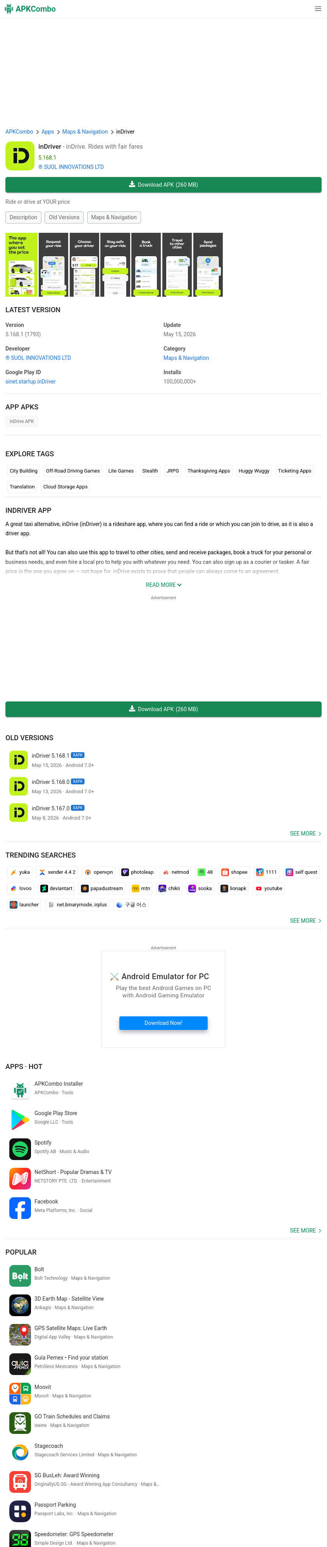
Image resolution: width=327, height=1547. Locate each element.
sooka (200, 888)
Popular (20, 1193)
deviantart (56, 888)
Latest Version (32, 310)
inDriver (49, 146)
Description (23, 217)
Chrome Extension (267, 1508)
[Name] (155, 1475)
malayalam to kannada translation (108, 1434)
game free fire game (223, 1447)
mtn (141, 888)
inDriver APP (28, 510)
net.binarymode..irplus (77, 905)
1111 (266, 872)
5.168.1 (23, 334)
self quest (301, 872)
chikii (169, 888)
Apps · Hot (24, 1066)
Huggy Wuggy (254, 471)
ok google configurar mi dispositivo (152, 1447)
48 (205, 872)
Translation (22, 487)
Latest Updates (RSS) (33, 1532)
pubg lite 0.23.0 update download (192, 1434)
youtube (268, 888)
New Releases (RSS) (86, 1532)
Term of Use (112, 1508)
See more (303, 833)
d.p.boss (53, 1434)
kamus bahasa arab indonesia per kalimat (57, 1447)
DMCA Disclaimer (189, 1508)
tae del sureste (268, 1447)
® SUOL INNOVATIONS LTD (71, 167)
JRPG (173, 471)
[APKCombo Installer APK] (163, 1383)
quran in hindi (23, 1434)
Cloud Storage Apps (65, 487)
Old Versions (64, 217)
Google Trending (70, 1520)
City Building (24, 471)
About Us (82, 1508)
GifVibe (142, 1520)
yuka (20, 872)
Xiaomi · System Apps (181, 1520)
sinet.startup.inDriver (30, 381)
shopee (234, 872)
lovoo (21, 888)
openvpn (98, 872)
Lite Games (121, 471)
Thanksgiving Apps (209, 471)
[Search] (314, 1475)
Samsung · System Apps (241, 1520)
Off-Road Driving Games (73, 471)
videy (296, 1447)
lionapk (233, 888)
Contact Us (228, 1508)
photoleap (137, 872)
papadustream (102, 888)
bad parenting (253, 1434)
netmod (175, 872)
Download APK (163, 185)
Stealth (150, 471)
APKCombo (19, 132)
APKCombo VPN (27, 1520)
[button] (302, 9)
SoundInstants (111, 1520)
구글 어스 (130, 905)
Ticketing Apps (295, 471)
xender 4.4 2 (57, 872)
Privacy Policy (147, 1508)
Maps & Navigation (114, 217)
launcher (24, 905)
